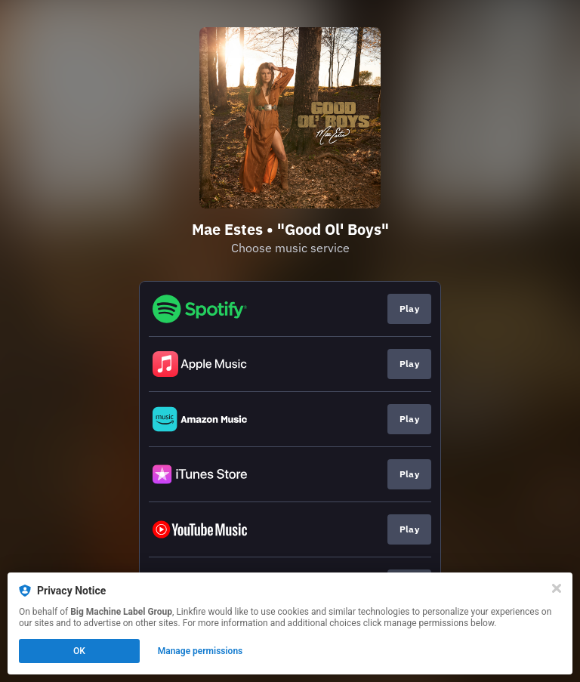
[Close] (557, 588)
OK (79, 651)
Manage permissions (200, 651)
